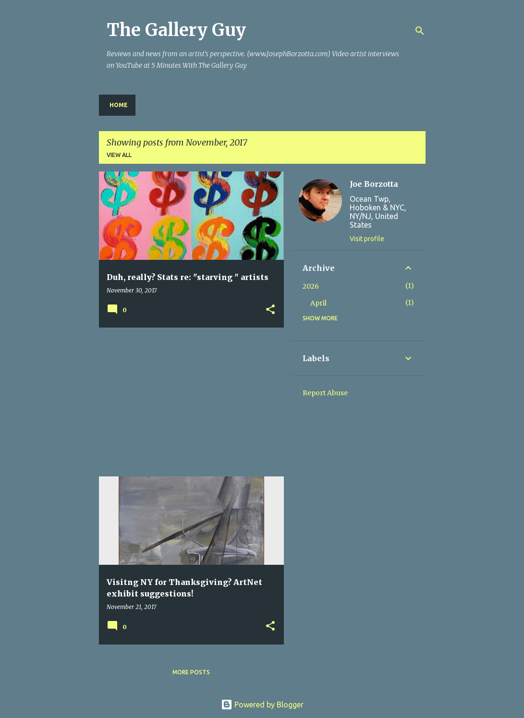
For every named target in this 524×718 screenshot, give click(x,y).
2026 (311, 286)
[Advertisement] (188, 402)
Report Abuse (325, 393)
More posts (191, 672)
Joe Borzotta (374, 184)
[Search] (420, 30)
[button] (270, 310)
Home (119, 105)
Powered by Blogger (262, 704)
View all (119, 155)
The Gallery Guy (176, 30)
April (318, 303)
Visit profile (367, 239)
